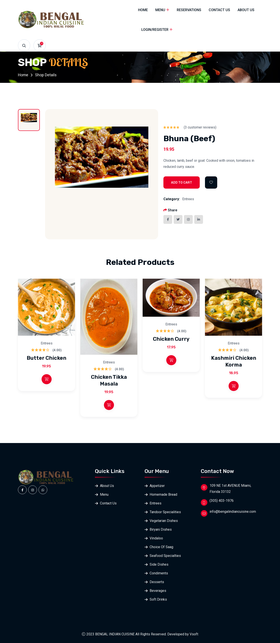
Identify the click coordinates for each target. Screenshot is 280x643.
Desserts (157, 582)
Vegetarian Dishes (164, 521)
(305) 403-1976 (222, 501)
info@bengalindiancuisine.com (233, 511)
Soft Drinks (158, 599)
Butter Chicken (46, 358)
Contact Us (219, 10)
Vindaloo (156, 538)
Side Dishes (159, 564)
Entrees (188, 199)
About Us (246, 10)
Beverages (158, 591)
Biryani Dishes (161, 529)
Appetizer (157, 486)
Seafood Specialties (165, 556)
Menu (160, 10)
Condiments (159, 573)
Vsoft (194, 634)
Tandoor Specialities (165, 512)
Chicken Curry (171, 339)
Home (143, 10)
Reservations (189, 10)
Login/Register (154, 30)
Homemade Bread (163, 494)
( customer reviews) (200, 127)
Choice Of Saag (161, 547)
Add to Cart (181, 182)
